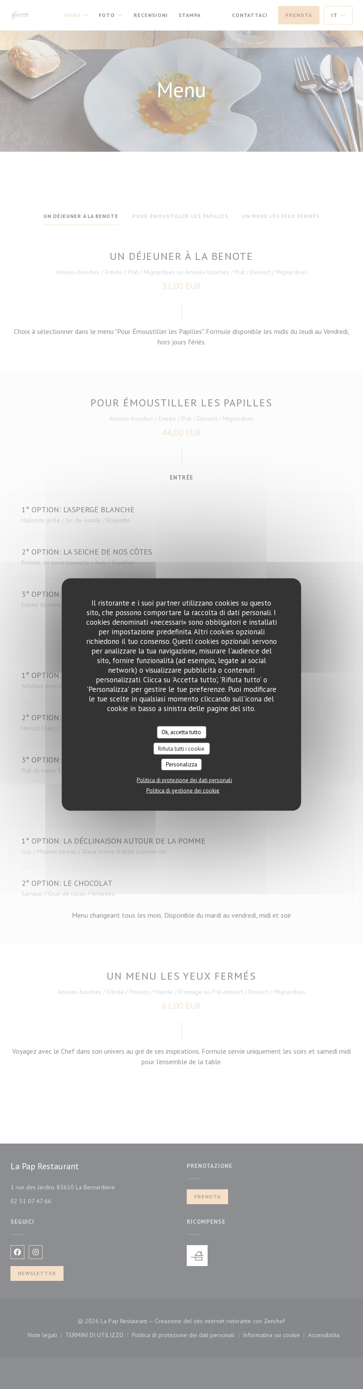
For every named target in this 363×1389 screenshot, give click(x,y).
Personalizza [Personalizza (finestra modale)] (181, 764)
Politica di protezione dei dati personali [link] (184, 779)
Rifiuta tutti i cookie (181, 748)
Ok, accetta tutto (181, 732)
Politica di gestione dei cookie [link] (182, 790)
